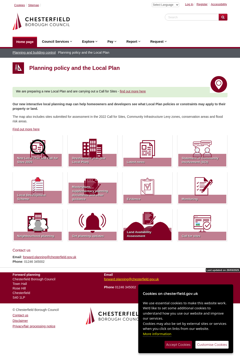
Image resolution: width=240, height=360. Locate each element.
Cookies (19, 5)
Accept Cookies (178, 344)
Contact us (20, 315)
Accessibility (219, 4)
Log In (189, 4)
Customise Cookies (212, 344)
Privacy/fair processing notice (34, 326)
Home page (24, 42)
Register (202, 4)
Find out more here (26, 129)
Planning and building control (34, 52)
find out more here (133, 91)
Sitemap (33, 5)
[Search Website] (223, 17)
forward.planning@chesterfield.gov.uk (49, 257)
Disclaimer (20, 321)
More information (157, 333)
